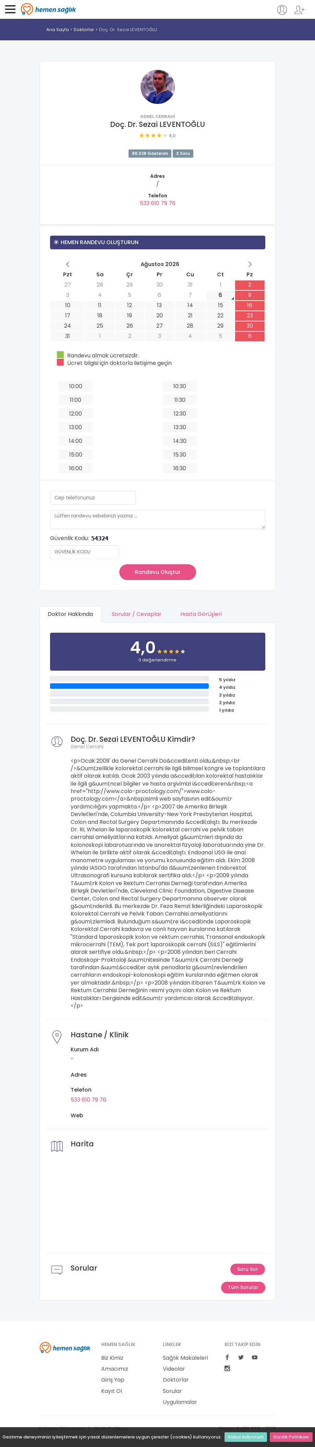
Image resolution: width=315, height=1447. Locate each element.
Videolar (174, 1369)
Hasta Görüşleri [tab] (201, 614)
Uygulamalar (180, 1402)
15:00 (75, 455)
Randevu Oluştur (158, 572)
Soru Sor (247, 1269)
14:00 (75, 441)
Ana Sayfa (57, 29)
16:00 (75, 468)
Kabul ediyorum (246, 1437)
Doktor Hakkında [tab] (70, 614)
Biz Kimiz (112, 1358)
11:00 (75, 400)
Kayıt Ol (111, 1391)
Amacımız (114, 1369)
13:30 (180, 427)
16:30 (179, 468)
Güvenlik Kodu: (69, 538)
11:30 (179, 400)
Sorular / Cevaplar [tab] (137, 614)
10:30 (179, 386)
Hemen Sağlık (48, 9)
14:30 (179, 441)
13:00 (75, 427)
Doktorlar (84, 29)
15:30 (179, 455)
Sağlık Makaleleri (185, 1358)
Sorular (172, 1391)
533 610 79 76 (157, 203)
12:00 (75, 414)
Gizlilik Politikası (291, 1437)
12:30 (180, 414)
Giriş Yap (112, 1380)
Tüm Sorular (243, 1287)
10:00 (75, 386)
